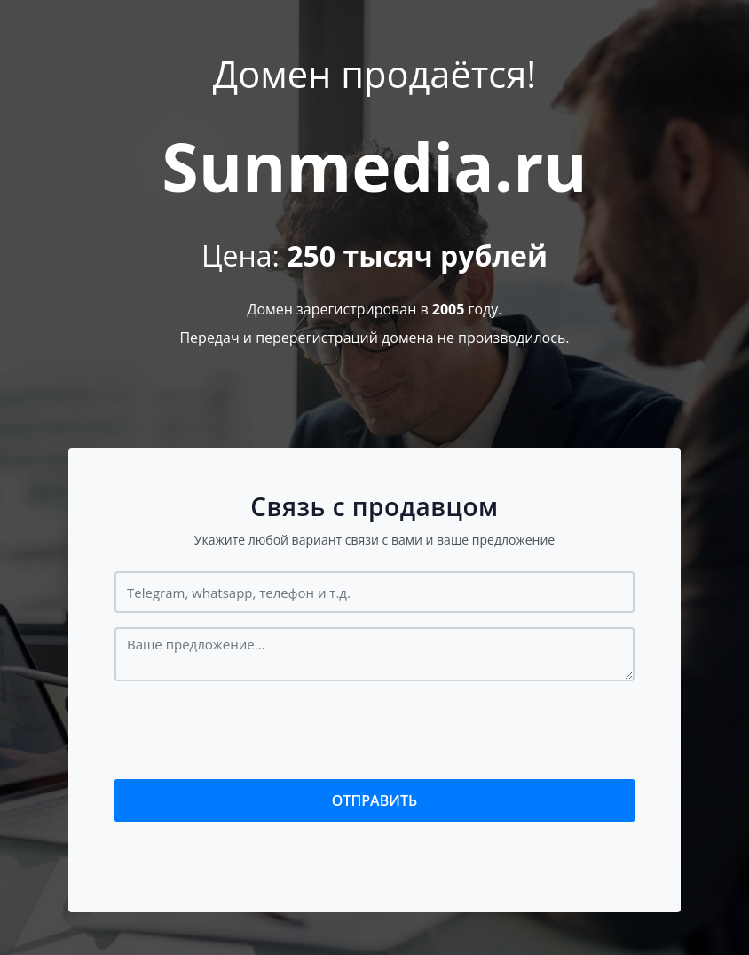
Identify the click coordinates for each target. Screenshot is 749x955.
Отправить (374, 800)
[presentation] (249, 730)
